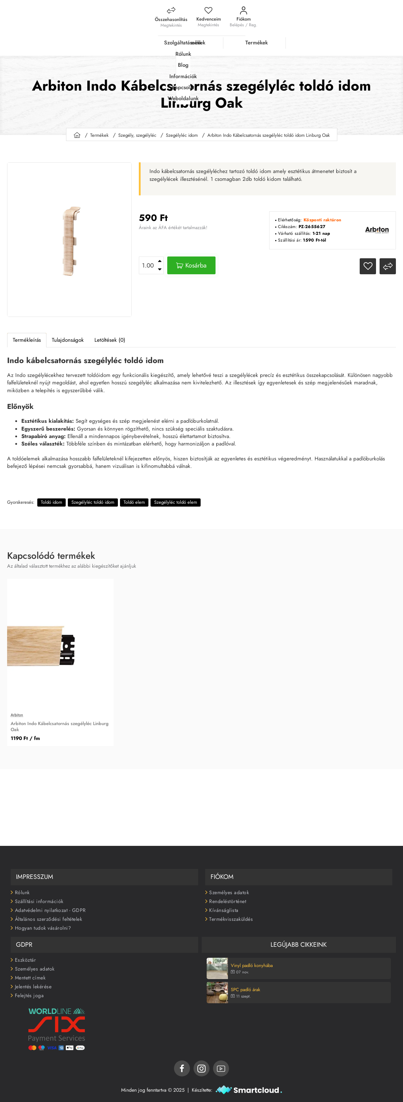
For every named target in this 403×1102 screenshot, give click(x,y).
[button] (191, 262)
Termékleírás (27, 337)
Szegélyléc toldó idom (92, 499)
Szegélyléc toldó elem (175, 499)
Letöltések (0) (109, 337)
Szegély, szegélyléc (137, 132)
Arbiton (17, 712)
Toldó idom (51, 499)
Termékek (99, 132)
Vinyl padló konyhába (252, 963)
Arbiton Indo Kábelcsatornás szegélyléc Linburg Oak (60, 724)
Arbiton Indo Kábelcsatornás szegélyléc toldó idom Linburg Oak (268, 132)
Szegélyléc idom (182, 132)
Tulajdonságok (68, 337)
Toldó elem (134, 499)
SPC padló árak (245, 987)
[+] (159, 258)
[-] (159, 266)
